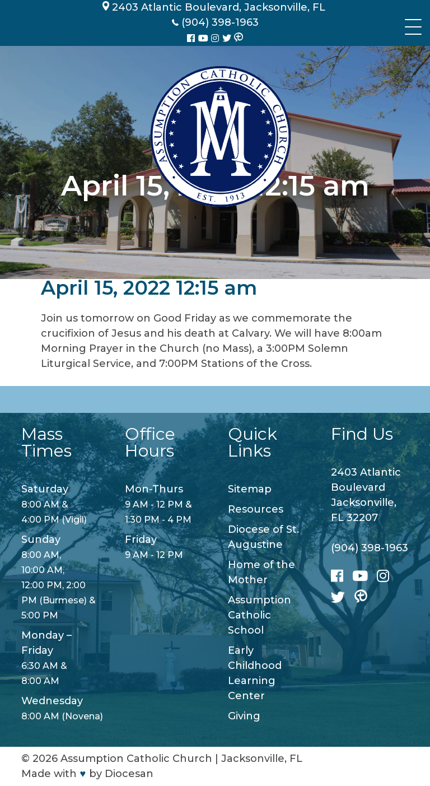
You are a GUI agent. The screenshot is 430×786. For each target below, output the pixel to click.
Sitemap (250, 489)
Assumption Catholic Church (136, 758)
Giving (244, 716)
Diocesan (129, 774)
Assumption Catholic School (259, 615)
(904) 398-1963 (369, 548)
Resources (255, 509)
